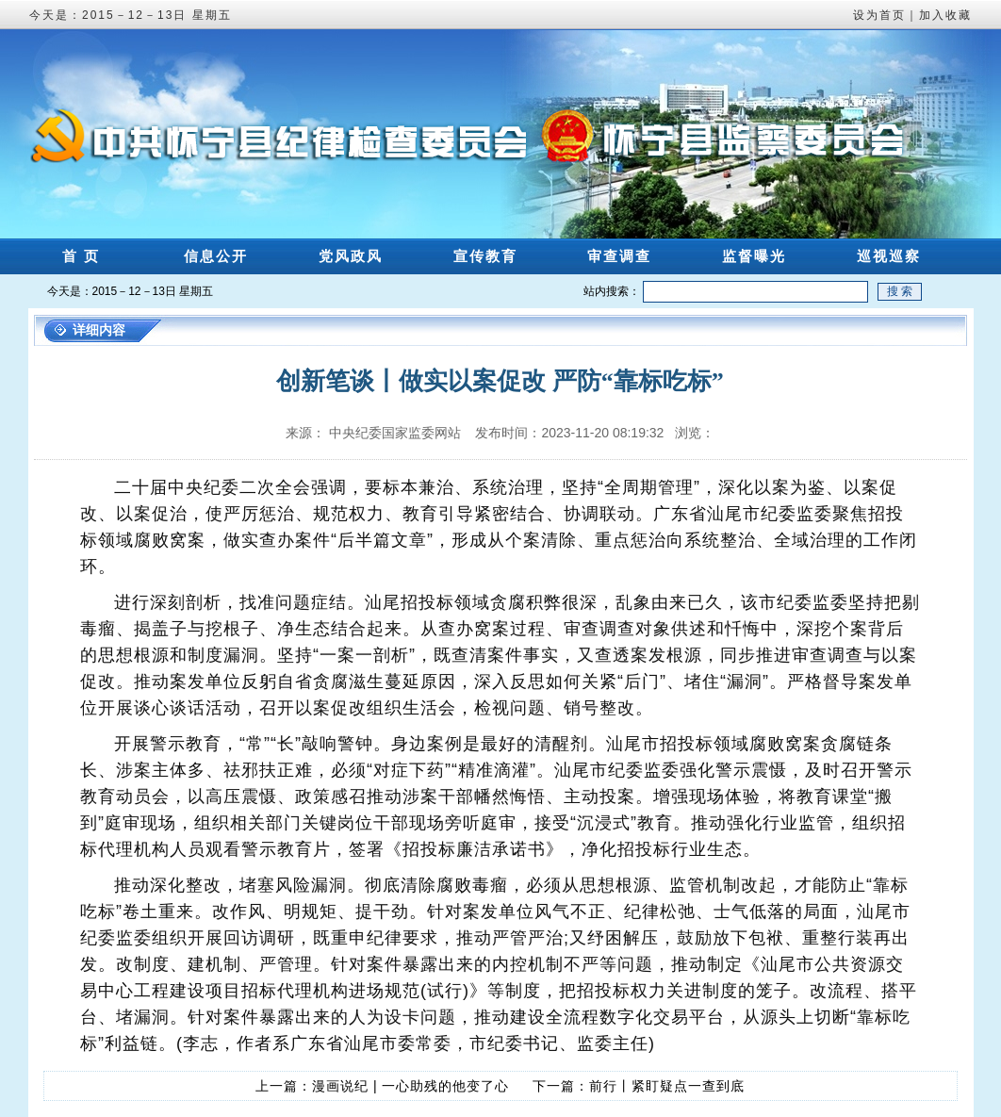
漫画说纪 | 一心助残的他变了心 (410, 1085)
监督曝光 (754, 256)
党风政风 (351, 256)
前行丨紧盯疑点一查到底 (667, 1085)
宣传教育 (485, 256)
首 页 (81, 256)
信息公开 (216, 256)
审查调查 (619, 256)
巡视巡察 (889, 256)
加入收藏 (945, 15)
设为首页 (879, 15)
